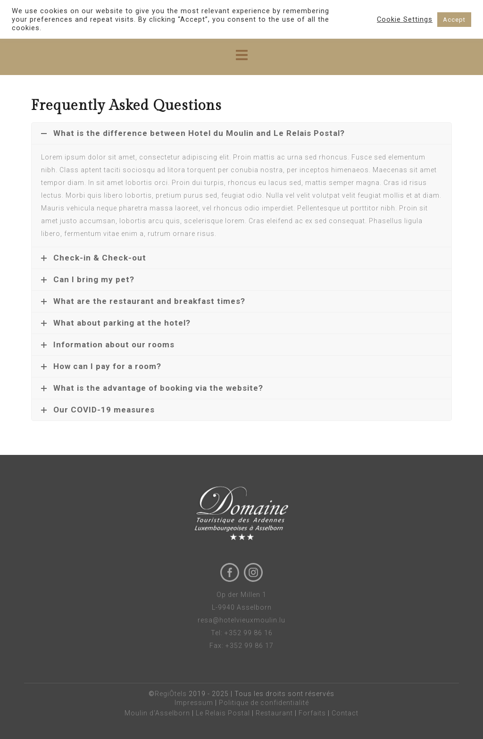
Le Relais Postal (223, 713)
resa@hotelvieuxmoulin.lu (241, 620)
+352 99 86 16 (249, 633)
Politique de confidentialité (264, 702)
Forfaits (312, 713)
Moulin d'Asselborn (157, 713)
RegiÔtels (171, 693)
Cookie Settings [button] (405, 19)
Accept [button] (454, 19)
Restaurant (274, 713)
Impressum (194, 702)
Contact (345, 713)
